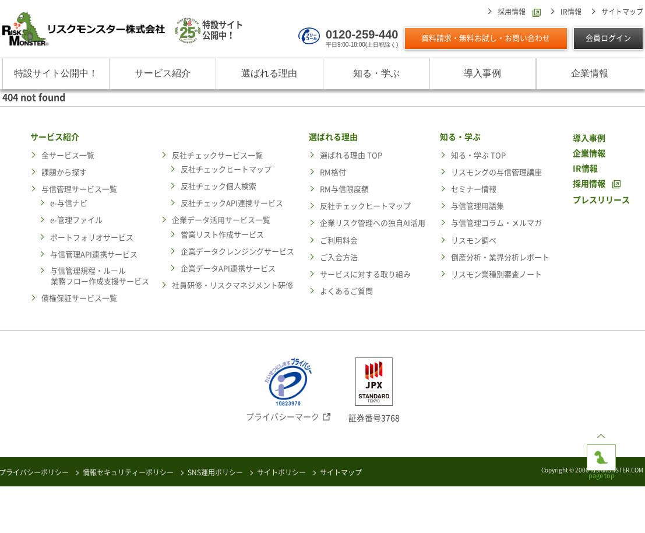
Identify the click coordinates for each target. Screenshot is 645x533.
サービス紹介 (163, 73)
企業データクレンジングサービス (237, 251)
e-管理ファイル (76, 220)
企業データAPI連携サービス (228, 268)
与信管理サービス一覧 (79, 189)
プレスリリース (601, 200)
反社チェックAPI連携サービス (232, 203)
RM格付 (333, 172)
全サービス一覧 (67, 155)
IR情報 (571, 11)
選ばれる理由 (269, 73)
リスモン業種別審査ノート (496, 274)
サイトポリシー (281, 472)
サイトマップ (622, 11)
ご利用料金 (339, 240)
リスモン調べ (473, 240)
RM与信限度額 (344, 189)
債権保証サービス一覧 (79, 298)
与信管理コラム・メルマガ (496, 223)
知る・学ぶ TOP (478, 155)
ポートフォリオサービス (91, 237)
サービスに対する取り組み (365, 274)
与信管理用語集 (477, 206)
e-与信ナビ (68, 203)
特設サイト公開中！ (56, 73)
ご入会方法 (339, 257)
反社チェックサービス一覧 (217, 155)
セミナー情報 (473, 189)
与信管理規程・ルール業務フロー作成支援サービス (99, 276)
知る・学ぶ (376, 73)
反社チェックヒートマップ (226, 169)
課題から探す (64, 172)
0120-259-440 (362, 34)
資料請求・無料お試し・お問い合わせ (485, 38)
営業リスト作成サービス (222, 235)
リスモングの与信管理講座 (496, 172)
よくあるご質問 (346, 291)
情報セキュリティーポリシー (128, 472)
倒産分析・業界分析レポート (500, 257)
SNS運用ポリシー (215, 472)
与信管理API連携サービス (94, 254)
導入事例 (482, 73)
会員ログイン (608, 38)
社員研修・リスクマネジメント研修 (232, 285)
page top (601, 453)
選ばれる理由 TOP (351, 155)
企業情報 (589, 73)
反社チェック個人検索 (218, 186)
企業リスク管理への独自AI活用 (372, 223)
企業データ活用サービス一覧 (221, 220)
